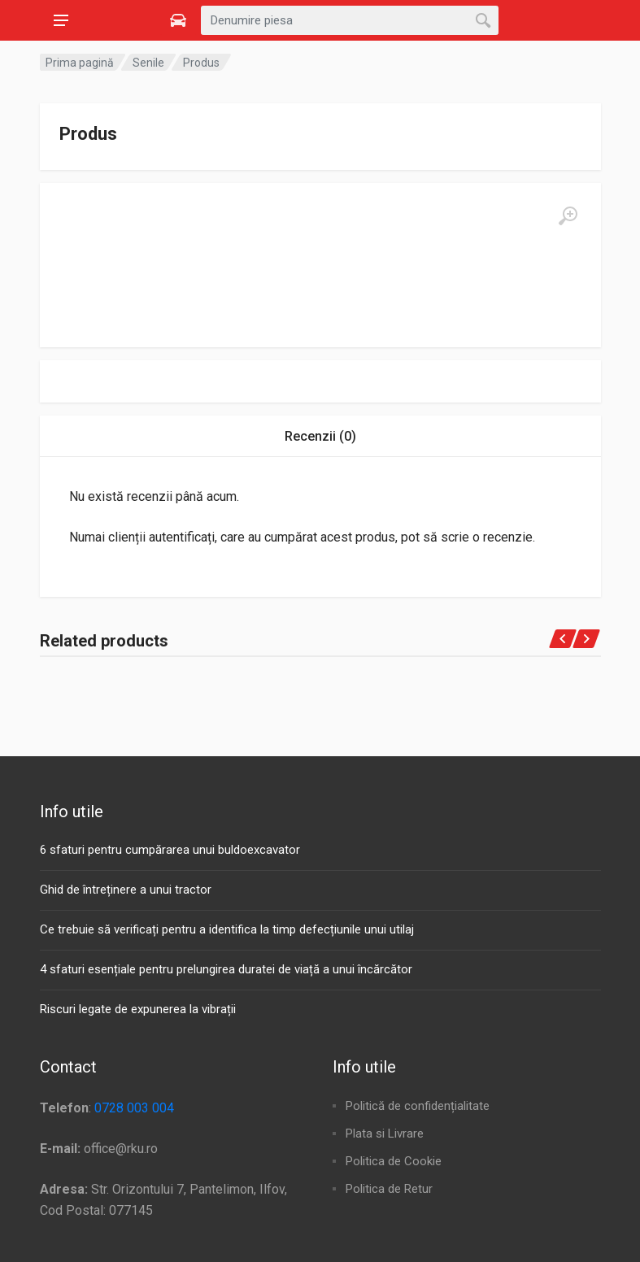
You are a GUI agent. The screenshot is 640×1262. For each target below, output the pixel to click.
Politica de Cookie (394, 1161)
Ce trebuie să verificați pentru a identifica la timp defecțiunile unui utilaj (227, 929)
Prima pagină (80, 62)
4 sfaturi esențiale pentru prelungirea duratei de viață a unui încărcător (226, 969)
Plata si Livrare (385, 1133)
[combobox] (350, 20)
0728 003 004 (134, 1108)
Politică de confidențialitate (418, 1106)
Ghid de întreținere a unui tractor (125, 889)
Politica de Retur (389, 1188)
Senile (148, 62)
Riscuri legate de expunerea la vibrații (138, 1009)
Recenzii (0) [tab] (320, 436)
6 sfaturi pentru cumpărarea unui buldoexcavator (170, 849)
